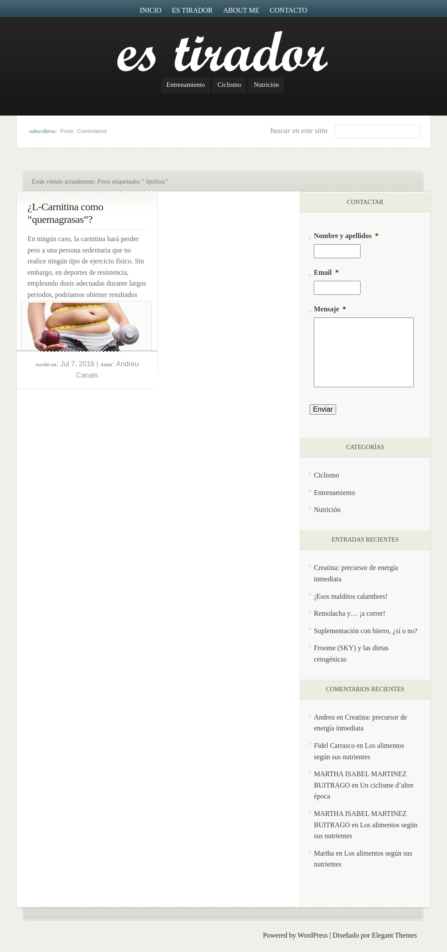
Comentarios (92, 131)
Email (326, 272)
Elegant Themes (394, 935)
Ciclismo (229, 84)
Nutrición (266, 84)
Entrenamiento (185, 84)
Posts (66, 131)
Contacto (288, 10)
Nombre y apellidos (346, 235)
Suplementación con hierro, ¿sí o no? (365, 631)
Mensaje (330, 309)
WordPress (313, 935)
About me (241, 10)
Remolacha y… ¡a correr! (349, 613)
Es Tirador (192, 10)
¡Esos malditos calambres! (351, 596)
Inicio (151, 10)
